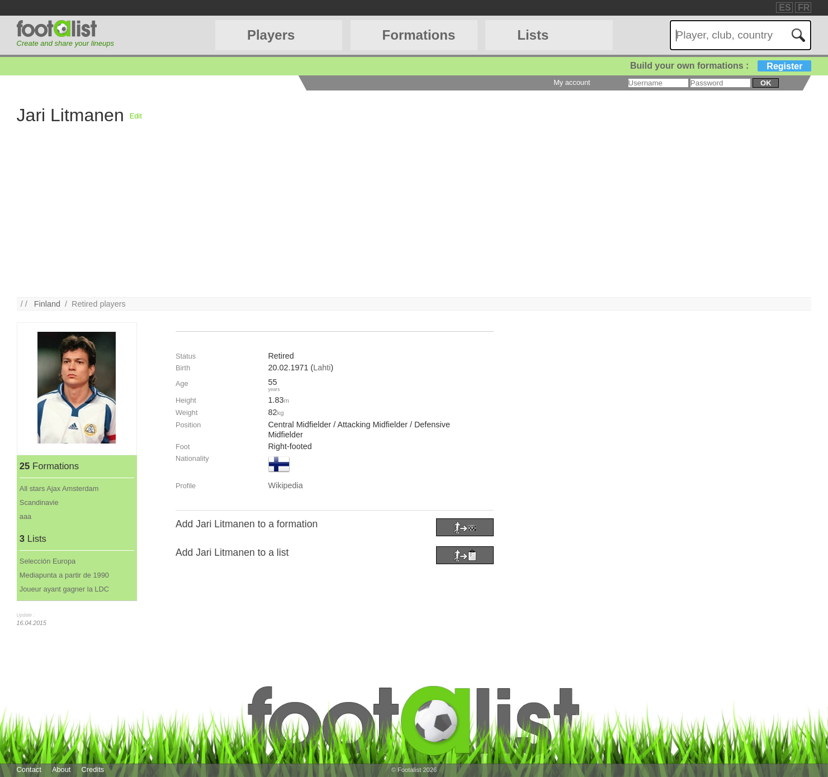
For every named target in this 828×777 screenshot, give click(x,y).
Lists (532, 34)
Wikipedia (285, 485)
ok (765, 83)
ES (785, 7)
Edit (136, 116)
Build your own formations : (720, 65)
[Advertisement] (465, 219)
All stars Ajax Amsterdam (59, 488)
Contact (29, 769)
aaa (25, 516)
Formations (419, 34)
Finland (47, 303)
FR (804, 7)
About (61, 769)
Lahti (321, 367)
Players (271, 34)
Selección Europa (47, 561)
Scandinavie (39, 502)
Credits (93, 769)
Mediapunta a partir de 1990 (64, 575)
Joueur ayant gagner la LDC (64, 589)
